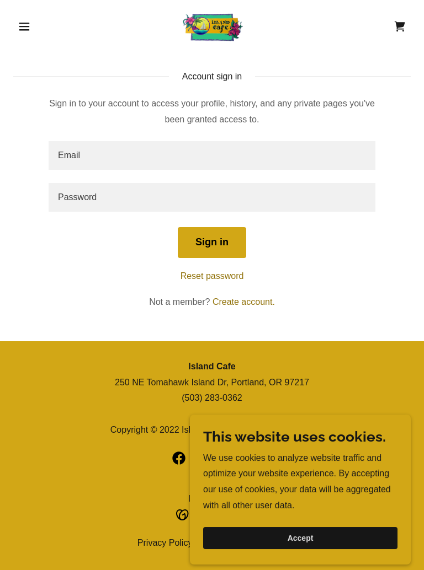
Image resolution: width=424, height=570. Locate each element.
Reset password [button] (212, 276)
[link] (212, 26)
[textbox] (212, 155)
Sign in (212, 242)
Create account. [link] (244, 301)
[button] (43, 26)
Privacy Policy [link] (165, 542)
